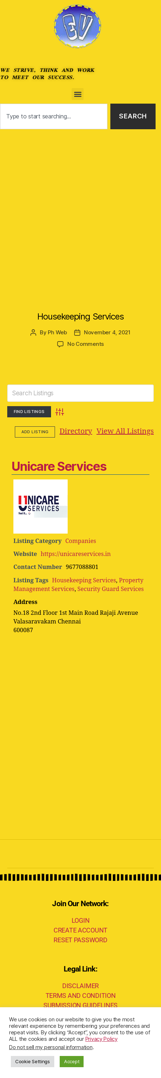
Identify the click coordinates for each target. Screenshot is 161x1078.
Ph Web (57, 332)
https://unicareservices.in (76, 554)
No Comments (85, 343)
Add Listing (133, 431)
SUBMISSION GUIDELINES (80, 1005)
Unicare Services (59, 466)
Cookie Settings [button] (32, 1061)
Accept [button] (71, 1061)
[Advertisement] (80, 213)
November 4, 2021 (107, 332)
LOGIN (81, 920)
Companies (80, 541)
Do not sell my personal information (51, 1047)
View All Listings (80, 431)
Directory (31, 431)
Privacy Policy (101, 1039)
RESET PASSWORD (80, 940)
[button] (78, 94)
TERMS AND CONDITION (81, 995)
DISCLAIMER (80, 986)
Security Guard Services (110, 589)
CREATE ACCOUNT (80, 930)
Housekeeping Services (80, 316)
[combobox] (53, 116)
